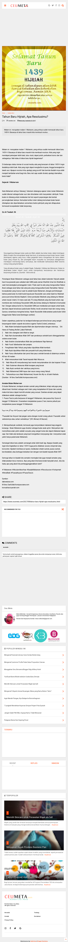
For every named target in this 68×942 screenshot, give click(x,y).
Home (3, 113)
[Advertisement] (34, 27)
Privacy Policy (9, 920)
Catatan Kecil (11, 113)
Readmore (55, 825)
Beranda (7, 912)
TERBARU (8, 730)
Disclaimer (37, 916)
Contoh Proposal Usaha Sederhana (22, 877)
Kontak (7, 916)
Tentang (36, 912)
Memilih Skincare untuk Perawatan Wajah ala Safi (29, 817)
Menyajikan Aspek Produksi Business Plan (26, 847)
